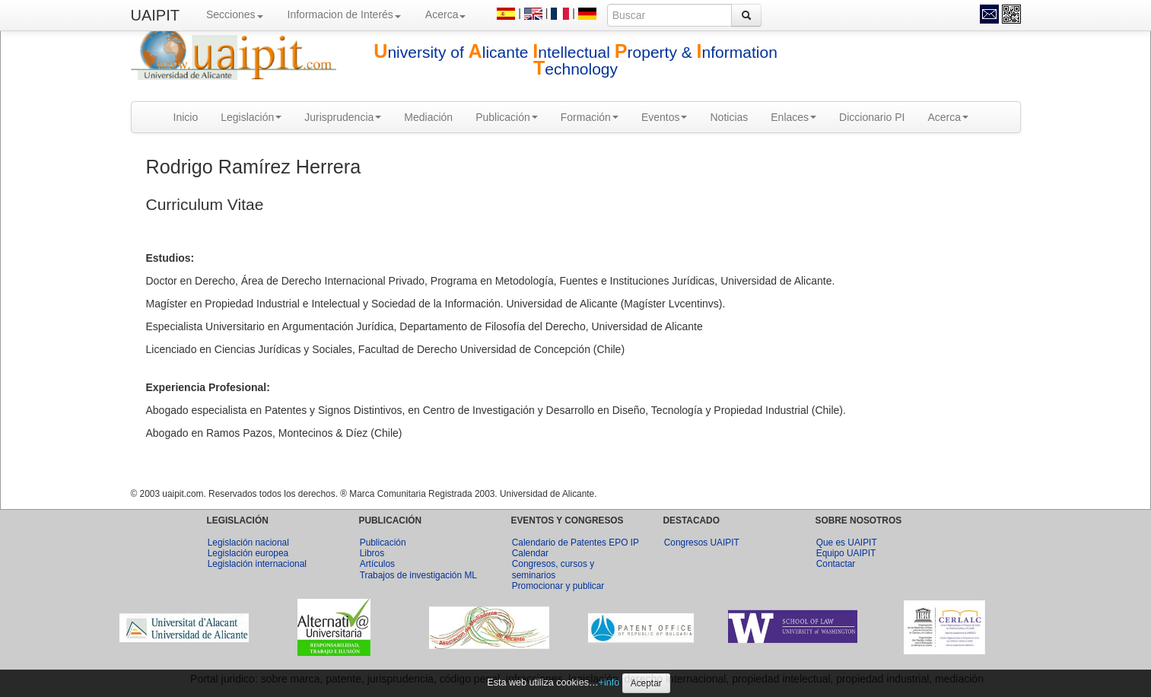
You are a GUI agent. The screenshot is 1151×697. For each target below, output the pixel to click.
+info (609, 682)
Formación (589, 117)
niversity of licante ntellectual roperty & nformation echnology (575, 60)
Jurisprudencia (342, 117)
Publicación (506, 117)
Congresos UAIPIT (701, 542)
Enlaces (793, 117)
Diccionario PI (872, 117)
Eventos (664, 117)
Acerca (445, 14)
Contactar (836, 564)
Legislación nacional (248, 542)
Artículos (377, 564)
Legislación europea (248, 553)
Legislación (251, 117)
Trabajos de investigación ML (418, 575)
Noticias (729, 117)
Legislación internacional (257, 564)
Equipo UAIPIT (846, 553)
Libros (372, 553)
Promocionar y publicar (558, 586)
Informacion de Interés (344, 14)
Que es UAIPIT (846, 542)
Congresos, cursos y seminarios (553, 569)
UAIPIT (155, 15)
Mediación (428, 117)
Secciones (234, 14)
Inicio (186, 117)
